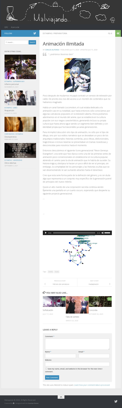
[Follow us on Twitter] (34, 33)
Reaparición (9, 110)
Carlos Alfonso (52, 50)
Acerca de (15, 27)
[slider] (74, 232)
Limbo (15, 108)
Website (48, 360)
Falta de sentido (72, 316)
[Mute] (102, 233)
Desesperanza (10, 136)
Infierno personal (12, 84)
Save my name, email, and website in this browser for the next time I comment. (73, 370)
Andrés (50, 272)
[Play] (46, 233)
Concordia (93, 310)
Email (81, 352)
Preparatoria (60, 33)
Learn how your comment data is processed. (92, 385)
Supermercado (18, 81)
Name (48, 352)
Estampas (47, 33)
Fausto (57, 272)
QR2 (6, 27)
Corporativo (9, 134)
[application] (77, 233)
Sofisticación (48, 310)
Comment (49, 336)
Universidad (17, 160)
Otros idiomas (10, 163)
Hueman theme (33, 403)
